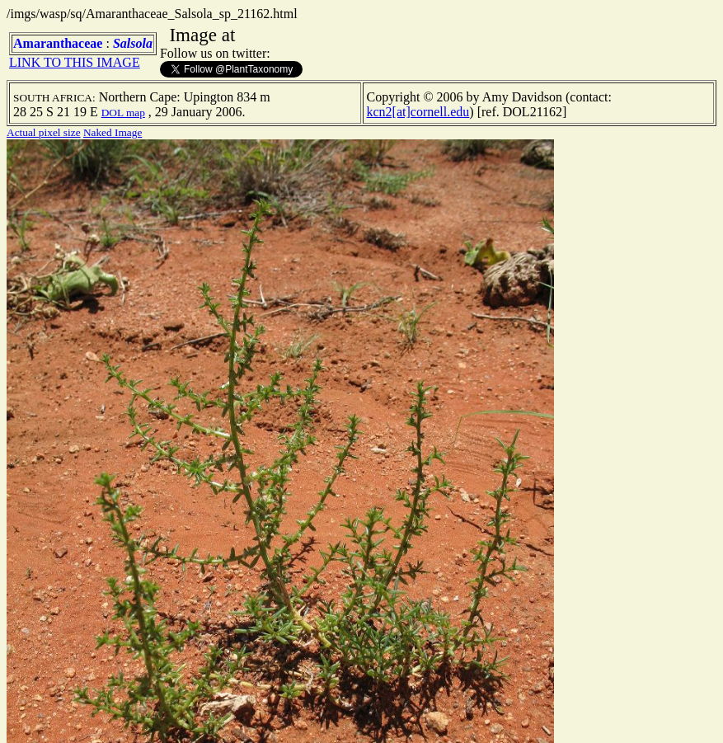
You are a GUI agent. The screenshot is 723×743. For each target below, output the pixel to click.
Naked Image (112, 132)
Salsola (133, 43)
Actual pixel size (44, 132)
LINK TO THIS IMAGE (74, 62)
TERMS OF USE (482, 717)
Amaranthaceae (57, 43)
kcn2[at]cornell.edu (418, 112)
